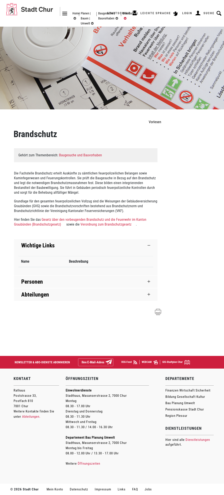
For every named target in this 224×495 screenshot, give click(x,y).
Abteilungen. (31, 417)
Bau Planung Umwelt (180, 403)
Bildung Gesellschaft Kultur (185, 397)
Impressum (103, 489)
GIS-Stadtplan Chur (176, 362)
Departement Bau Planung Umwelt (90, 438)
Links (122, 489)
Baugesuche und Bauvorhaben (80, 155)
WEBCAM (150, 362)
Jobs (148, 489)
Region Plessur (176, 416)
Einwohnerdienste (79, 390)
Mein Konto (55, 489)
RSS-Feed (129, 362)
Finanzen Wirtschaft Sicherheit (187, 390)
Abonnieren (112, 362)
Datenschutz (79, 489)
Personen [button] (32, 281)
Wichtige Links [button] (38, 245)
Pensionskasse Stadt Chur (184, 409)
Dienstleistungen (198, 440)
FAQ (135, 489)
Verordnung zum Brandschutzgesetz (105, 224)
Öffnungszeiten (89, 464)
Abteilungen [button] (35, 294)
